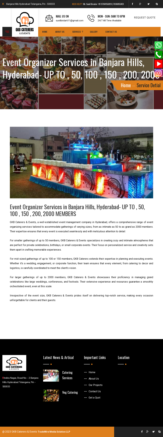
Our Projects (96, 385)
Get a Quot (94, 397)
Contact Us (111, 31)
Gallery (93, 31)
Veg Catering (70, 392)
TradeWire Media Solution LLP (54, 431)
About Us (59, 31)
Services (76, 31)
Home (44, 31)
